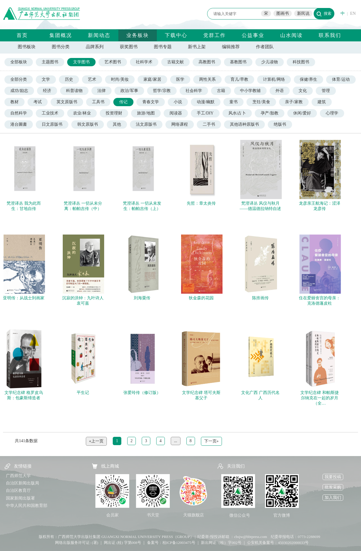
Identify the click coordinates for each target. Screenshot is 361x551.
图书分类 (61, 46)
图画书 (282, 13)
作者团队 (265, 46)
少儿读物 (269, 62)
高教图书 (207, 62)
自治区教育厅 (18, 490)
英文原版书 (67, 102)
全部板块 (18, 62)
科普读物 (74, 90)
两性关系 (207, 79)
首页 (22, 35)
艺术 (92, 79)
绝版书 (280, 124)
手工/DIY (205, 113)
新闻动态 (99, 35)
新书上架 (197, 46)
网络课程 (179, 124)
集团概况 (60, 35)
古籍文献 (175, 62)
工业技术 (50, 113)
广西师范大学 (18, 476)
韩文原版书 (87, 124)
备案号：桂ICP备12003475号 (171, 542)
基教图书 (238, 62)
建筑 (322, 102)
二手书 (209, 124)
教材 (14, 102)
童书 (233, 102)
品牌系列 (95, 46)
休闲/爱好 (302, 113)
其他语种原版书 (244, 124)
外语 (279, 90)
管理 (326, 90)
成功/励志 (19, 90)
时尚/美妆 (120, 79)
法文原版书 (146, 124)
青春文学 (150, 102)
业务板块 (137, 35)
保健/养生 (309, 79)
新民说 (303, 13)
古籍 (221, 90)
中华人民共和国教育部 (26, 505)
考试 (37, 102)
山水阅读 (291, 35)
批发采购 (333, 487)
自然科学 (18, 113)
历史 (69, 79)
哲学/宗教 (162, 90)
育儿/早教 (239, 79)
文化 (303, 90)
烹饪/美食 (261, 102)
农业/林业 (82, 113)
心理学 (332, 113)
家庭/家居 (152, 79)
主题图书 (50, 62)
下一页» (211, 441)
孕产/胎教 (269, 113)
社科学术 (144, 62)
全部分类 (18, 79)
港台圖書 (18, 124)
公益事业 (253, 35)
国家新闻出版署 (20, 498)
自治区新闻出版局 (22, 483)
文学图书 (81, 62)
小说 (178, 102)
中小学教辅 (250, 90)
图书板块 (27, 46)
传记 (123, 102)
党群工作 (214, 35)
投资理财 (114, 113)
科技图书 (301, 62)
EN (353, 13)
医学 (180, 79)
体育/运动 (341, 79)
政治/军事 (129, 90)
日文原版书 (52, 124)
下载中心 (176, 35)
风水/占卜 (237, 113)
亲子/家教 (294, 102)
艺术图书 (112, 62)
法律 (101, 90)
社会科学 (194, 90)
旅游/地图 (146, 113)
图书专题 (163, 46)
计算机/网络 (274, 79)
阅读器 (176, 113)
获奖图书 (129, 46)
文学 (46, 79)
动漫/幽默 (206, 102)
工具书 (98, 102)
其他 (117, 124)
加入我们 (333, 497)
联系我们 (330, 35)
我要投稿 (333, 477)
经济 (47, 90)
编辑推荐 (231, 46)
